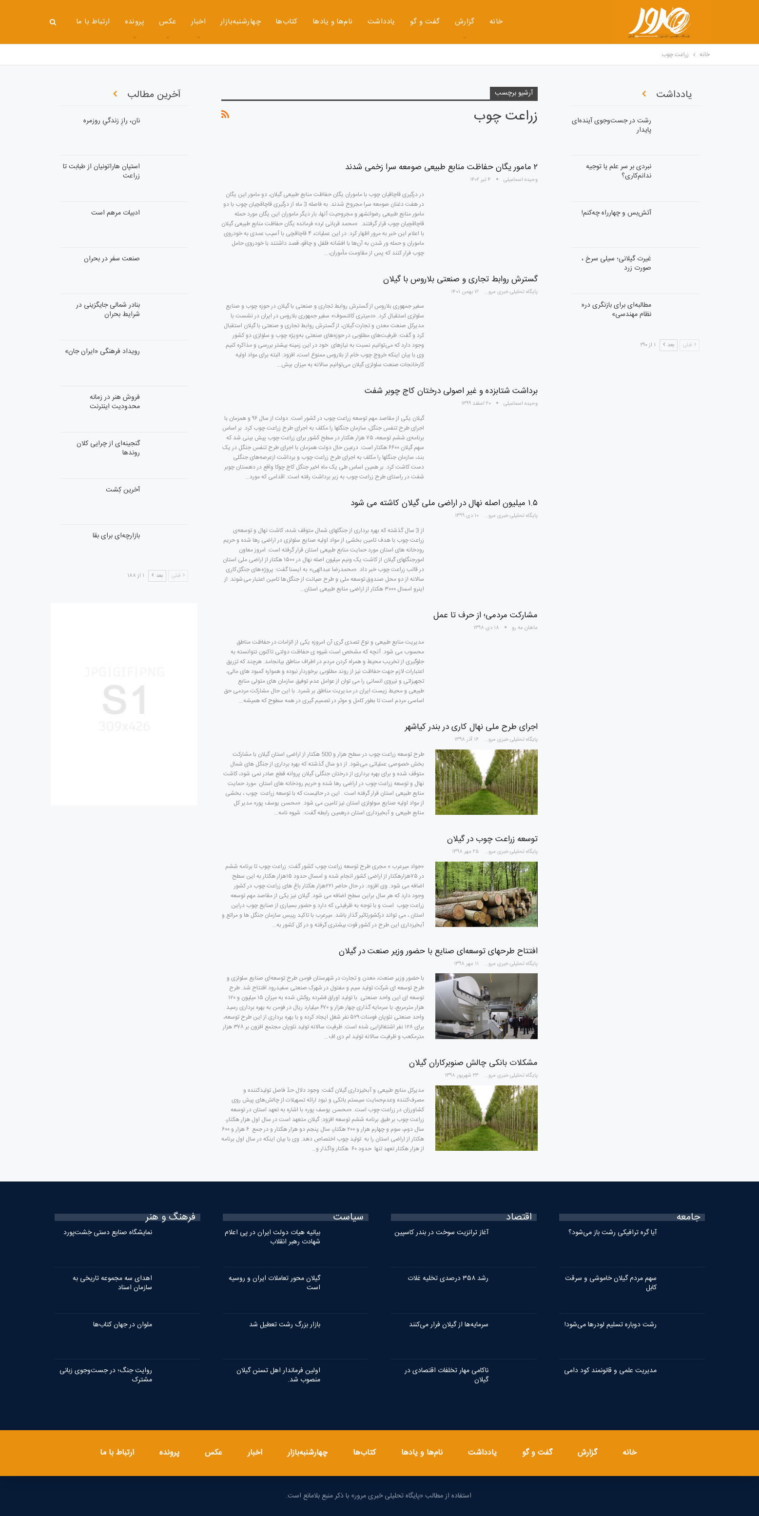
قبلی (178, 575)
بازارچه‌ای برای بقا (116, 536)
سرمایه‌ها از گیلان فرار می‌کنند (448, 1325)
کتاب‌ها (286, 22)
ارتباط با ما (93, 22)
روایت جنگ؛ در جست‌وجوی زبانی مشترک (105, 1375)
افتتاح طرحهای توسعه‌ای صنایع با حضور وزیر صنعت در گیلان (438, 951)
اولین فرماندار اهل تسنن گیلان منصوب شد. (278, 1375)
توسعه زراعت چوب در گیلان (492, 839)
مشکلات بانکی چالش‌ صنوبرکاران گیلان (473, 1063)
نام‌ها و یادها (332, 22)
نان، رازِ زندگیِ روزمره (111, 121)
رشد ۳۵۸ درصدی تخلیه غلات (448, 1278)
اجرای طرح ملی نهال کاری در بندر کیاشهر (471, 727)
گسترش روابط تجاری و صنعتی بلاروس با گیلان (460, 279)
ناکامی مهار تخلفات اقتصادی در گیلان (446, 1375)
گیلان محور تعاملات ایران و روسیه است (274, 1283)
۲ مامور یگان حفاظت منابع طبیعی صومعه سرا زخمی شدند (441, 167)
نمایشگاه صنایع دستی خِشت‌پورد (107, 1233)
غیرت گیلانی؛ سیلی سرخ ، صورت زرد (616, 263)
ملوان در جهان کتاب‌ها (122, 1325)
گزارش (465, 22)
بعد (157, 575)
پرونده (135, 22)
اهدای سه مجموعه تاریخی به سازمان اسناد (112, 1283)
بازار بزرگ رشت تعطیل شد (284, 1325)
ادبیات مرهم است (115, 213)
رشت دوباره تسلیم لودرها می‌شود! (610, 1325)
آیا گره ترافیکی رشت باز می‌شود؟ (612, 1233)
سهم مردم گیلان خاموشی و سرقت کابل (611, 1283)
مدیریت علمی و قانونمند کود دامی (610, 1371)
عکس (167, 22)
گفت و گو (425, 22)
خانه (496, 22)
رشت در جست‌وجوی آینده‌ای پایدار (611, 125)
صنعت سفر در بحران (112, 259)
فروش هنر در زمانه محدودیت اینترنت (115, 402)
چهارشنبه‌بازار (240, 22)
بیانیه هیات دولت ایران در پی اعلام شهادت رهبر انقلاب (272, 1237)
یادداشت (381, 22)
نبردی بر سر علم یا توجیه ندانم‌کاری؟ (618, 171)
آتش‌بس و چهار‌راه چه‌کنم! (616, 213)
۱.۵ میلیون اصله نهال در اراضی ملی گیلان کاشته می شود (444, 503)
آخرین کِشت (123, 490)
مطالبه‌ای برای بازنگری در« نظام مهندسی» (616, 309)
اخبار (198, 22)
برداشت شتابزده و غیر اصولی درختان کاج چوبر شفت (451, 391)
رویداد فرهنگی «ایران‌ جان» (102, 351)
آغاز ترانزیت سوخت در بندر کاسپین (441, 1233)
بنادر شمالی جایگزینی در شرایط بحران (108, 309)
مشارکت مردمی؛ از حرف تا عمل (485, 615)
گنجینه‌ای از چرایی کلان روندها (108, 448)
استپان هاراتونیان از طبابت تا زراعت (101, 171)
